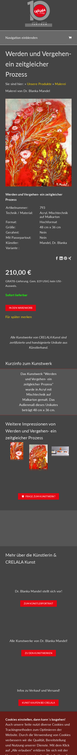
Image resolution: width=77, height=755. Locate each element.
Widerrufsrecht (39, 740)
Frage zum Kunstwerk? (38, 496)
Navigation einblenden (21, 38)
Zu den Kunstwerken (38, 653)
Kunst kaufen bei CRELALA (38, 702)
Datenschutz (34, 735)
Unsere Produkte (39, 84)
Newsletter (18, 735)
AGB (62, 735)
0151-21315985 (19, 747)
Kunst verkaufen (37, 730)
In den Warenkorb (20, 307)
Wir (63, 730)
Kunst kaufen (18, 730)
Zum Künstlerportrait (38, 603)
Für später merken (18, 317)
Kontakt (54, 730)
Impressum (50, 735)
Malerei (60, 84)
